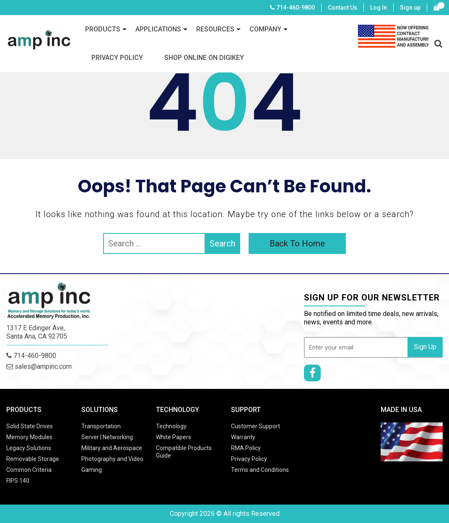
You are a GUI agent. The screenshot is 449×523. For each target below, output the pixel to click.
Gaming (91, 469)
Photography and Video (112, 459)
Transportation (101, 426)
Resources (215, 29)
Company (265, 29)
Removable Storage (32, 459)
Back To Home (297, 243)
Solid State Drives (29, 426)
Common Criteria (29, 469)
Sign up (410, 7)
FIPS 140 (17, 480)
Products (102, 29)
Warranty (243, 437)
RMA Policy (246, 448)
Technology (171, 426)
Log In (378, 7)
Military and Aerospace (111, 448)
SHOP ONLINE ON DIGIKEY (204, 58)
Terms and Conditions (260, 469)
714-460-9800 (295, 7)
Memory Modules (29, 437)
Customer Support (255, 426)
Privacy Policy (117, 58)
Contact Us (342, 7)
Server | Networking (107, 437)
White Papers (173, 437)
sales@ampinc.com (39, 366)
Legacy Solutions (28, 448)
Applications (158, 29)
